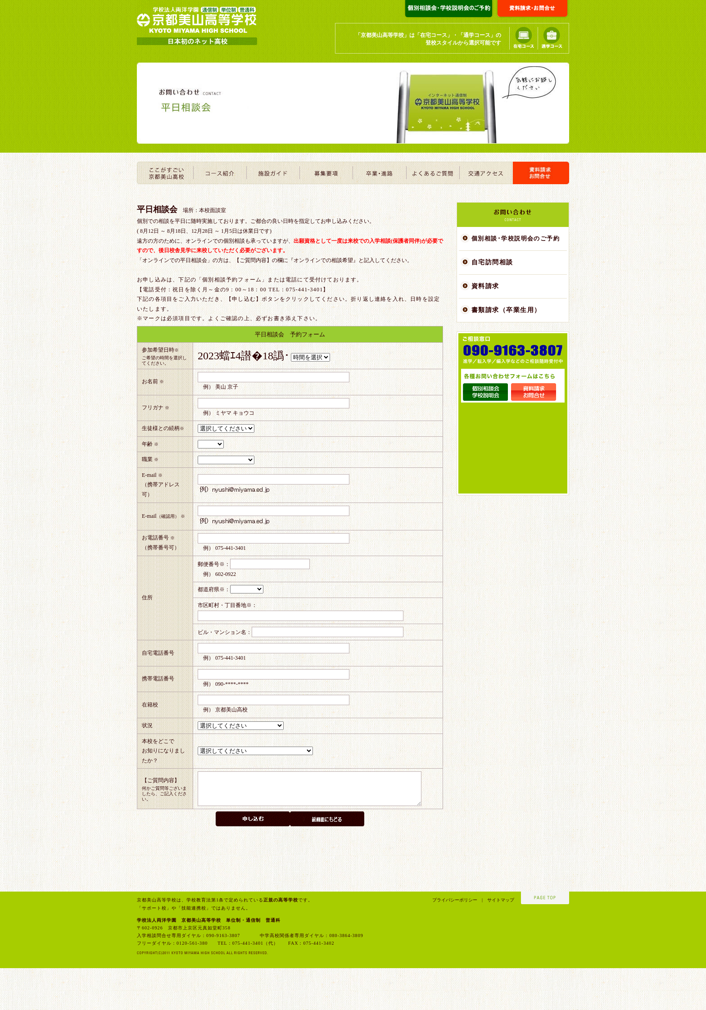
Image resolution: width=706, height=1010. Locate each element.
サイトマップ (498, 941)
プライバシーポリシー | (457, 941)
